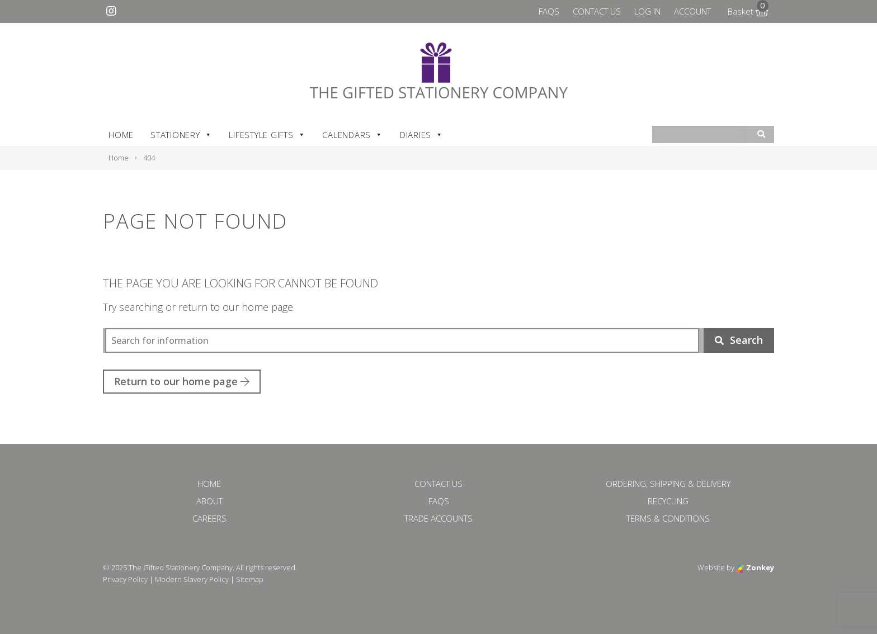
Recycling (668, 501)
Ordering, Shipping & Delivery (668, 483)
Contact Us (597, 11)
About (209, 501)
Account (692, 11)
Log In (647, 11)
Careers (209, 518)
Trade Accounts (438, 518)
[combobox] (699, 135)
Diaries (422, 135)
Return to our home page (181, 381)
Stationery (181, 135)
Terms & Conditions (668, 518)
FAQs (549, 11)
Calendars (352, 135)
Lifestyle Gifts (267, 135)
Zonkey (755, 567)
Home (121, 134)
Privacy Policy (125, 579)
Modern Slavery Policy (192, 579)
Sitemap (249, 579)
